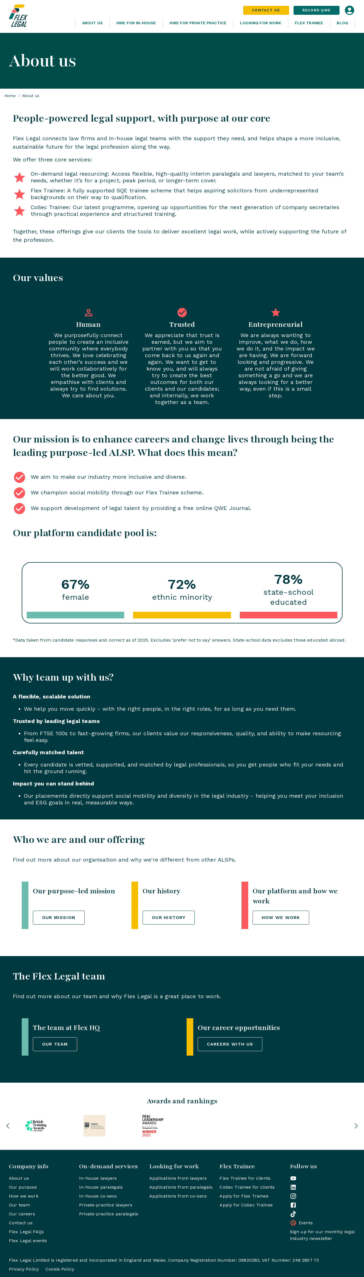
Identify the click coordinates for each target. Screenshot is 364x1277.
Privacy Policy (24, 1269)
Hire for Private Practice (198, 23)
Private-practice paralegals (108, 1213)
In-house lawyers (98, 1178)
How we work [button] (281, 917)
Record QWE (316, 10)
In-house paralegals (101, 1187)
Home (10, 95)
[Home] (40, 16)
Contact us (21, 1222)
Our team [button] (55, 1044)
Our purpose (23, 1187)
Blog (342, 23)
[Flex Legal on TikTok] (293, 1214)
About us (19, 1178)
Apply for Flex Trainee (243, 1196)
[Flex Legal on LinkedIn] (293, 1187)
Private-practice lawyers (105, 1205)
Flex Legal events (28, 1240)
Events (301, 1223)
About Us (92, 23)
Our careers (22, 1213)
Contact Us (266, 10)
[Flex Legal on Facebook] (293, 1205)
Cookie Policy (59, 1269)
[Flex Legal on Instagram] (293, 1196)
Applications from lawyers (178, 1178)
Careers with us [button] (230, 1044)
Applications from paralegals (180, 1187)
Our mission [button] (59, 917)
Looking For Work (260, 23)
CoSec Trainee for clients (247, 1187)
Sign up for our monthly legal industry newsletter (322, 1235)
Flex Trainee (309, 23)
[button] (8, 1125)
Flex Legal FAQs (26, 1231)
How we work (23, 1196)
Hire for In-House (136, 23)
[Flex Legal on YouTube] (293, 1178)
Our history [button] (168, 917)
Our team (19, 1205)
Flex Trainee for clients (244, 1178)
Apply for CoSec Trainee (245, 1205)
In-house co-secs (98, 1196)
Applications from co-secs (178, 1196)
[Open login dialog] (349, 10)
